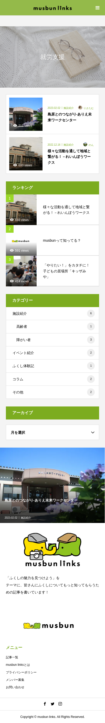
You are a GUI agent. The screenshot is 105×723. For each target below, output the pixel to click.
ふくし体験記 (54, 366)
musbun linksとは (18, 665)
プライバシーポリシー (21, 672)
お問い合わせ (15, 687)
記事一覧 (12, 657)
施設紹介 (54, 313)
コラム (54, 379)
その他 (54, 392)
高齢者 (55, 326)
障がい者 (55, 340)
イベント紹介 (54, 353)
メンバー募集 (15, 680)
